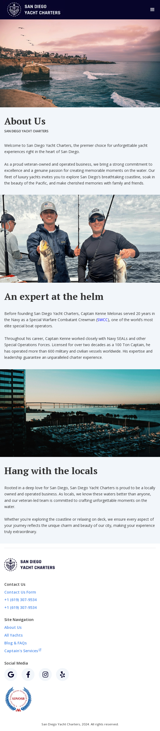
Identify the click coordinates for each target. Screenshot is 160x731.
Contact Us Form (20, 592)
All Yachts (13, 635)
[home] (36, 9)
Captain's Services (22, 650)
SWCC (102, 319)
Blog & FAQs (15, 642)
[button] (152, 10)
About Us (13, 627)
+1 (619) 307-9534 (20, 599)
